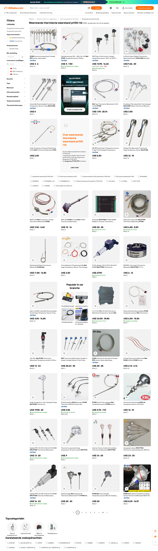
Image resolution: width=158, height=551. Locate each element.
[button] (89, 8)
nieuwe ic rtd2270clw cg (27, 547)
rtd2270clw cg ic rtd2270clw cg (49, 547)
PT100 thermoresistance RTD (67, 176)
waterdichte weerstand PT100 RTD (41, 176)
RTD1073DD (142, 176)
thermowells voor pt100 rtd (63, 186)
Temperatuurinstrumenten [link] (90, 19)
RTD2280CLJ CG (49, 181)
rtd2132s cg (113, 543)
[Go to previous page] (73, 512)
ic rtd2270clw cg (70, 547)
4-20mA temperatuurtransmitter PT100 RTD (88, 181)
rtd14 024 (10, 543)
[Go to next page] (107, 512)
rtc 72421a (123, 181)
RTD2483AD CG (64, 181)
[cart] (117, 8)
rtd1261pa (11, 547)
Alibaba (31, 19)
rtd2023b (137, 543)
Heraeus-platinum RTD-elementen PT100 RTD (95, 176)
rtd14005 (125, 543)
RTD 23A (77, 543)
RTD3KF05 (34, 181)
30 (103, 512)
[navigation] (15, 266)
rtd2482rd (50, 543)
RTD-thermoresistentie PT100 (124, 176)
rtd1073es (34, 186)
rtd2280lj (46, 186)
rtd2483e (89, 543)
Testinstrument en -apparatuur (47, 19)
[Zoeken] (96, 8)
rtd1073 (38, 543)
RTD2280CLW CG (64, 543)
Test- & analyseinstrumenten (69, 19)
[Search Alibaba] (58, 8)
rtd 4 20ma (110, 181)
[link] (155, 531)
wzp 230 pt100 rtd (24, 543)
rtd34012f (100, 543)
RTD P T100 (135, 181)
